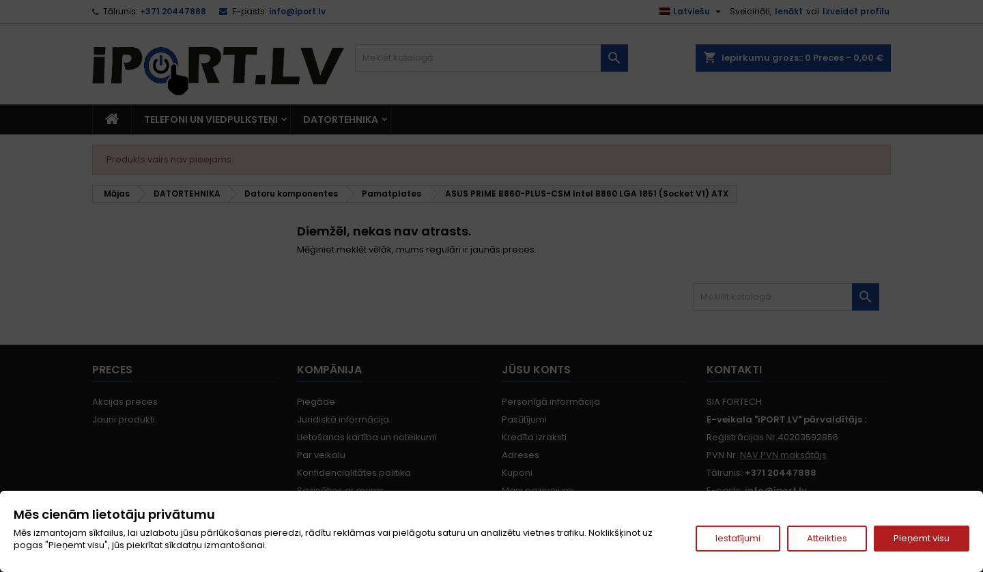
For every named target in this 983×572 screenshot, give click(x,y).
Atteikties (827, 538)
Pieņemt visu (922, 538)
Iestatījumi (737, 538)
